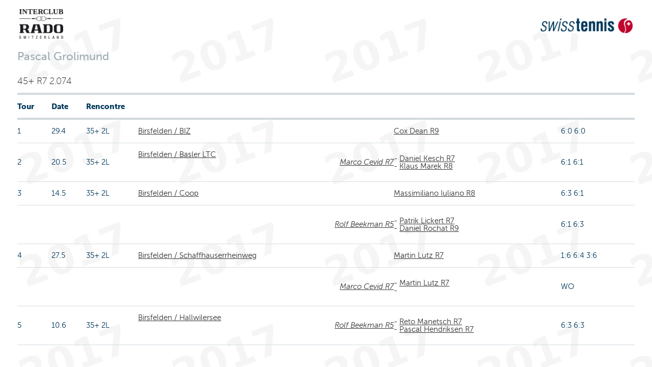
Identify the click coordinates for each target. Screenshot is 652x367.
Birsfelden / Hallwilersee (179, 317)
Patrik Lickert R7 (426, 221)
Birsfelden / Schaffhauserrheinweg (197, 255)
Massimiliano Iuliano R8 (434, 193)
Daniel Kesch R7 (427, 158)
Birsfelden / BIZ (164, 131)
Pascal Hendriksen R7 (436, 329)
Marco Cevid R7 (367, 162)
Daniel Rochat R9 (429, 228)
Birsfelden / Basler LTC (177, 154)
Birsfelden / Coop (168, 193)
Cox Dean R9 (416, 131)
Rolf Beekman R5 (364, 224)
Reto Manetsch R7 (430, 322)
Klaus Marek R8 (426, 166)
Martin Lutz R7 (419, 255)
